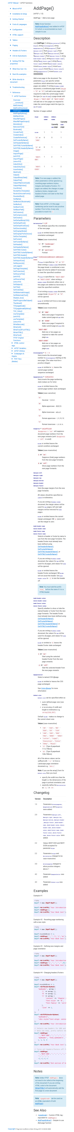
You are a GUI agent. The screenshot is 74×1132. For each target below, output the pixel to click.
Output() (16, 175)
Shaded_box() (18, 298)
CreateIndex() (18, 135)
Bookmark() (17, 129)
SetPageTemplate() (20, 269)
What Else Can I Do (19, 69)
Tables (14, 40)
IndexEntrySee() (19, 167)
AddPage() (17, 111)
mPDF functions (20, 96)
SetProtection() (19, 271)
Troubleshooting (18, 87)
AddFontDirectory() (20, 108)
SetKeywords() (18, 263)
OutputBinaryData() (20, 177)
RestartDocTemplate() (21, 191)
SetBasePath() (18, 210)
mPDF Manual (13, 3)
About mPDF (17, 9)
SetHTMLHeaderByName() (23, 258)
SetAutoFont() (18, 207)
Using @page (46, 688)
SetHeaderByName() (21, 247)
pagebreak (43, 1115)
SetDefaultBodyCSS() (21, 220)
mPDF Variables (20, 348)
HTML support (17, 35)
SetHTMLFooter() (19, 250)
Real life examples (19, 74)
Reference (16, 93)
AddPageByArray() (20, 113)
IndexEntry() (17, 164)
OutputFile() (17, 180)
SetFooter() (17, 239)
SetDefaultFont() (19, 223)
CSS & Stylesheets (19, 56)
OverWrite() (17, 188)
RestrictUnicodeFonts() (22, 194)
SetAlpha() (17, 199)
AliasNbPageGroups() (21, 121)
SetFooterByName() (20, 242)
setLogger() (17, 266)
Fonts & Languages (19, 24)
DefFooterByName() (20, 140)
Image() (16, 151)
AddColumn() (18, 105)
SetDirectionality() (20, 228)
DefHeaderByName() (21, 143)
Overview (16, 100)
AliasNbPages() (19, 119)
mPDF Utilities (19, 351)
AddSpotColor (18, 116)
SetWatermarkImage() (21, 292)
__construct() (18, 103)
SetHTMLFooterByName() (23, 252)
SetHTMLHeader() (20, 255)
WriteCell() (17, 327)
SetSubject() (17, 284)
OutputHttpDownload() (21, 183)
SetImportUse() (19, 261)
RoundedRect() (18, 196)
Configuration (17, 30)
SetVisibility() (18, 290)
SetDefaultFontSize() (21, 226)
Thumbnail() (17, 303)
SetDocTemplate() (20, 236)
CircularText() (18, 132)
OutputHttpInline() (20, 186)
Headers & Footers (19, 51)
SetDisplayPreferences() (22, 234)
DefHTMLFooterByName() (23, 146)
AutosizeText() (18, 127)
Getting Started (18, 19)
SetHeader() (17, 244)
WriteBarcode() (18, 324)
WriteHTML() (18, 332)
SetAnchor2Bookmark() (21, 202)
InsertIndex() (18, 169)
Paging (15, 45)
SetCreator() (17, 218)
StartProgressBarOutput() (22, 301)
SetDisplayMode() (20, 231)
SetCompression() (20, 215)
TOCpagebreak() (19, 306)
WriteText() (17, 335)
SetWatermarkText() (20, 295)
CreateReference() (20, 138)
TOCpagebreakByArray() (22, 309)
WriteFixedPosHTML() (21, 330)
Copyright (11, 1129)
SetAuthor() (17, 204)
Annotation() (17, 124)
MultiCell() (17, 172)
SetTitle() (16, 287)
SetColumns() (18, 212)
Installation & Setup (19, 14)
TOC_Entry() (17, 311)
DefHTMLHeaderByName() (23, 148)
